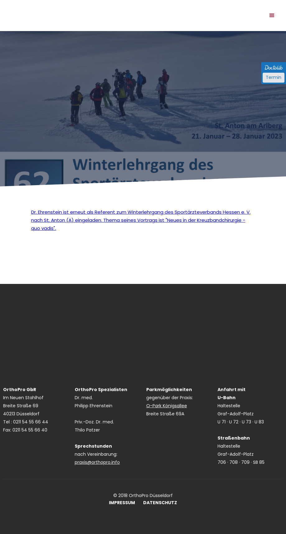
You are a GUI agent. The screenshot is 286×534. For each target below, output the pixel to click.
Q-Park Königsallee (166, 406)
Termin (273, 77)
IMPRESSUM (122, 503)
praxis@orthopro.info (97, 462)
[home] (78, 9)
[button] (272, 15)
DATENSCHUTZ (160, 503)
